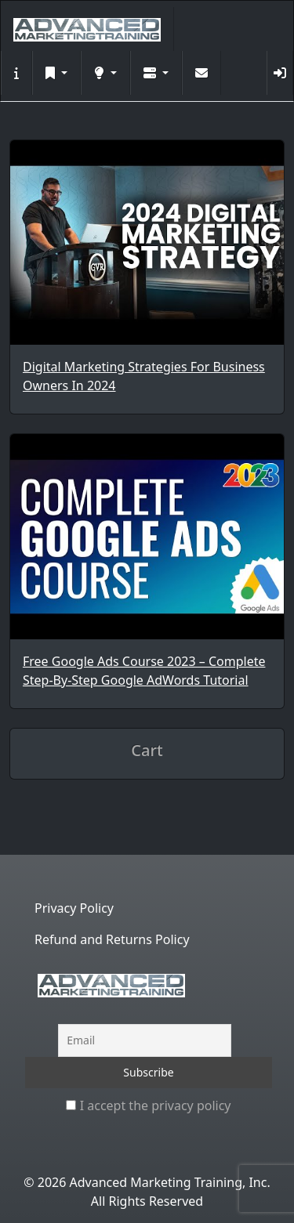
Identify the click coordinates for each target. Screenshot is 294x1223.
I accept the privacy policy (148, 1105)
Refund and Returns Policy (112, 939)
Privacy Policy (74, 908)
